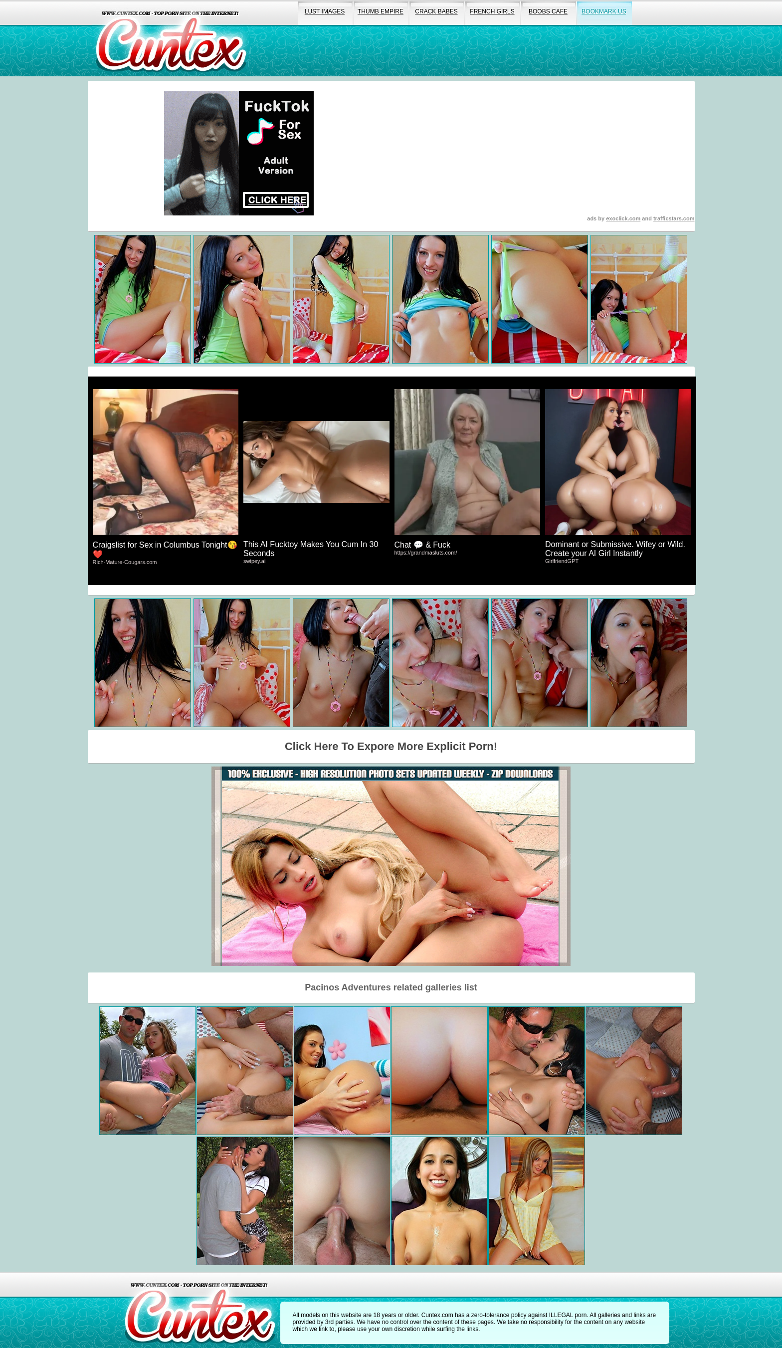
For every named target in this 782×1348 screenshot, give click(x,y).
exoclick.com (623, 218)
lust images (325, 11)
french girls (492, 11)
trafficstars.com (674, 218)
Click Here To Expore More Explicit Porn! (391, 746)
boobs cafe (548, 11)
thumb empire (380, 11)
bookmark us (604, 11)
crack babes (436, 11)
